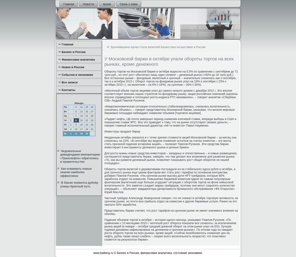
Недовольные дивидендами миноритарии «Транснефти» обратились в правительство (80, 156)
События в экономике (77, 74)
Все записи (70, 82)
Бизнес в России (74, 52)
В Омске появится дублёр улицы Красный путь (79, 184)
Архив (107, 4)
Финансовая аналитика (78, 59)
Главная (68, 4)
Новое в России (73, 67)
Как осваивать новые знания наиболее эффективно (76, 172)
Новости (88, 4)
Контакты (68, 90)
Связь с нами (129, 4)
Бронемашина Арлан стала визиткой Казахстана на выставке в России (158, 47)
